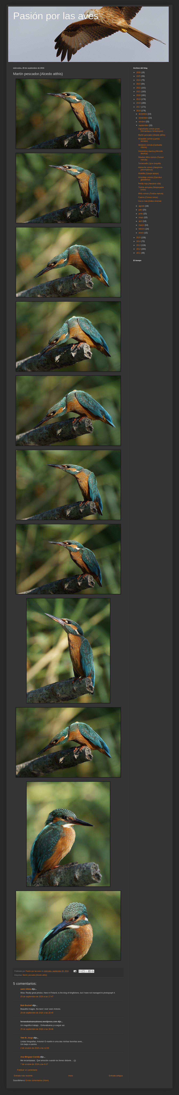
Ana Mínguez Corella (30, 1057)
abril (141, 221)
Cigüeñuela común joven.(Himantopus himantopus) (150, 130)
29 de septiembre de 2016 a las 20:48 (36, 1029)
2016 (138, 111)
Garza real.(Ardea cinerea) (149, 201)
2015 (138, 237)
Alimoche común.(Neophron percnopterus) (150, 168)
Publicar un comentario (27, 1070)
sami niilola (25, 989)
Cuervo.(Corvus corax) (148, 197)
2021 (138, 91)
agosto (142, 206)
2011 (138, 253)
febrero (142, 229)
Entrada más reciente (23, 1076)
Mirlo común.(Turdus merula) (150, 193)
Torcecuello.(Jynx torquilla (149, 163)
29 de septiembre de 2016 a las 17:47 (36, 996)
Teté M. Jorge (26, 1038)
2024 (138, 80)
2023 (138, 84)
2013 (138, 245)
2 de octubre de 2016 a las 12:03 (34, 1048)
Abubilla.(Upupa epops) (148, 173)
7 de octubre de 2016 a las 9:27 (34, 1064)
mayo (141, 217)
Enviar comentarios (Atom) (37, 1080)
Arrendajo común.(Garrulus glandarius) (150, 178)
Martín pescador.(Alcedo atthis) (35, 975)
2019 (138, 99)
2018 (138, 103)
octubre (142, 121)
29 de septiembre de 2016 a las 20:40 (36, 1013)
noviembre (143, 118)
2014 (138, 241)
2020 (138, 95)
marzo (142, 225)
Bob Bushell (26, 1005)
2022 (138, 88)
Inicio (70, 1076)
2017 (138, 107)
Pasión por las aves (56, 15)
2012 (138, 249)
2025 (138, 76)
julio (141, 210)
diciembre (143, 114)
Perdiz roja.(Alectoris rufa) (149, 183)
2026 (138, 72)
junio (141, 214)
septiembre (144, 125)
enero (141, 233)
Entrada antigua (116, 1076)
